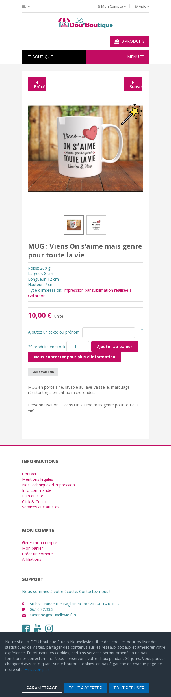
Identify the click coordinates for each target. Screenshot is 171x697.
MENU (135, 56)
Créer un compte (37, 554)
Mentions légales (37, 479)
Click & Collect (35, 501)
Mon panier (32, 548)
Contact (29, 474)
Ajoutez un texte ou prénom (54, 332)
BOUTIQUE (40, 56)
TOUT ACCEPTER (85, 687)
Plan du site (32, 496)
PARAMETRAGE (42, 687)
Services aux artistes (40, 507)
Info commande (36, 490)
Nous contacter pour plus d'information (74, 357)
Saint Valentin (43, 372)
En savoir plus (37, 669)
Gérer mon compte (39, 542)
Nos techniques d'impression (48, 485)
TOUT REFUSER (129, 687)
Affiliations (31, 559)
